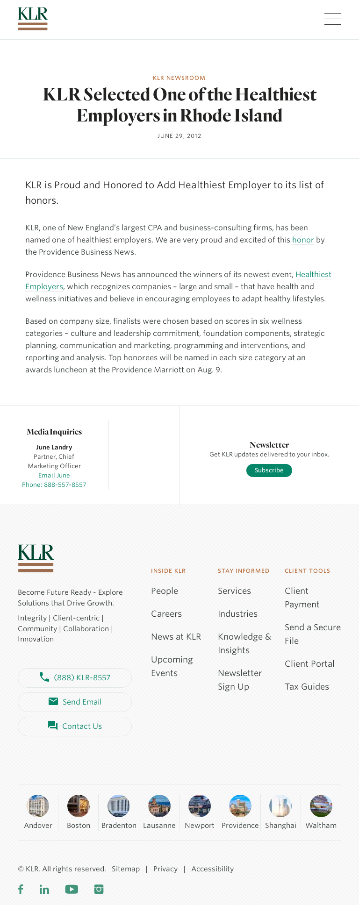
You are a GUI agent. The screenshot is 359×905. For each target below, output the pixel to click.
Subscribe (269, 470)
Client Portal (310, 664)
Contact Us (75, 726)
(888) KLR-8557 (75, 678)
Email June (54, 475)
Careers (166, 614)
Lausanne (159, 812)
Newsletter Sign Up (240, 679)
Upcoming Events (172, 666)
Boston (78, 812)
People (164, 591)
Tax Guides (307, 686)
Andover (38, 812)
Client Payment (302, 597)
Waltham (321, 812)
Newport (200, 812)
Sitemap (126, 869)
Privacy (165, 869)
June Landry (54, 447)
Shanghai (280, 812)
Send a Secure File (313, 634)
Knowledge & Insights (245, 643)
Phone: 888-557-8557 (54, 484)
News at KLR (176, 636)
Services (234, 591)
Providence (240, 812)
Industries (238, 614)
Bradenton (118, 812)
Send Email (75, 702)
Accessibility (212, 869)
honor (303, 239)
